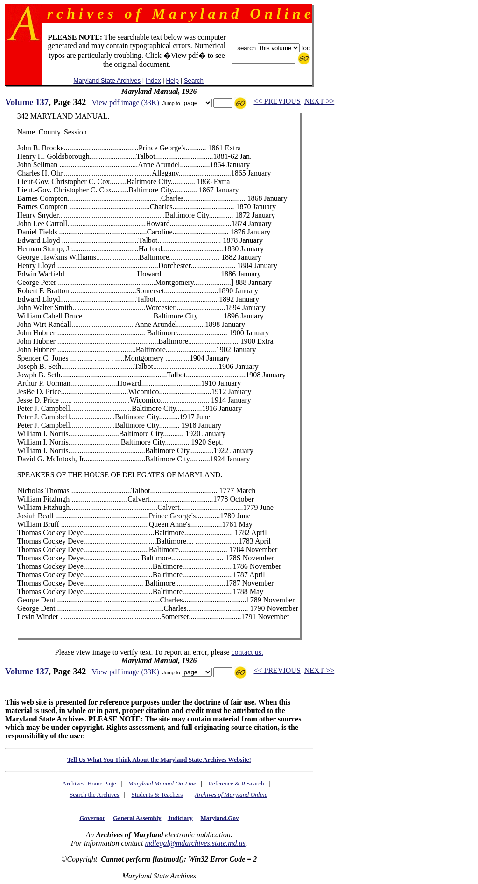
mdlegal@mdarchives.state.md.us (195, 843)
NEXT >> (319, 101)
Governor (92, 817)
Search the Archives (95, 794)
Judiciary (180, 817)
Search (194, 80)
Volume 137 (27, 102)
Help (172, 80)
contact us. (247, 652)
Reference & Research (236, 783)
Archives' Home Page (89, 783)
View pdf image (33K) (125, 102)
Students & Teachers (157, 794)
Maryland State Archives (107, 80)
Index (153, 80)
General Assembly (137, 817)
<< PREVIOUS (277, 101)
